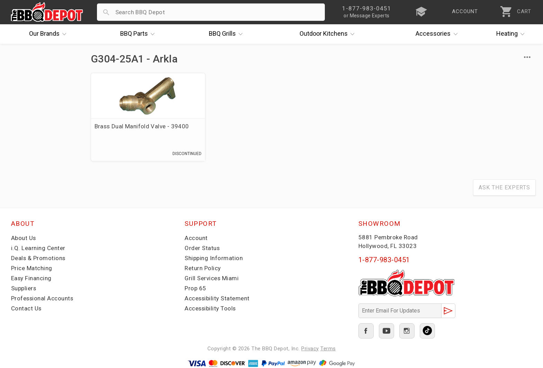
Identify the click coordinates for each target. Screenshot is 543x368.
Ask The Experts (504, 188)
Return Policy (203, 268)
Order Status (202, 248)
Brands (49, 34)
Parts (139, 34)
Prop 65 (195, 288)
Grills (227, 34)
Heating (512, 34)
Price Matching (31, 268)
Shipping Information (214, 258)
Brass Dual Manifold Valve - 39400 (142, 126)
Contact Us (26, 308)
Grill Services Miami (212, 278)
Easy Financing (31, 278)
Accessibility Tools (211, 308)
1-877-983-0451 (384, 260)
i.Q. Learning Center (38, 248)
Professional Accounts (42, 298)
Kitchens (329, 34)
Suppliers (24, 288)
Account (196, 238)
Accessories (438, 34)
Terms (328, 348)
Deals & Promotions (38, 258)
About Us (23, 238)
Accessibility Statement (217, 298)
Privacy (310, 348)
